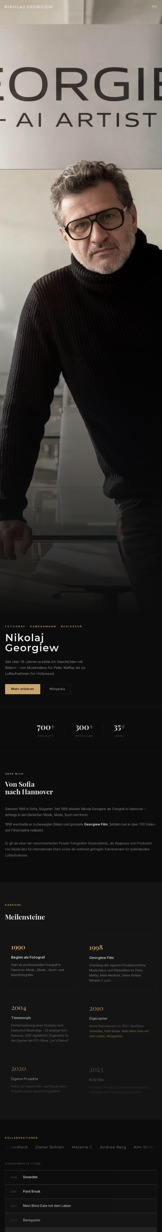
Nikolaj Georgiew (28, 6)
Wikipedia (57, 689)
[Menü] (154, 7)
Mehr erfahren (22, 689)
